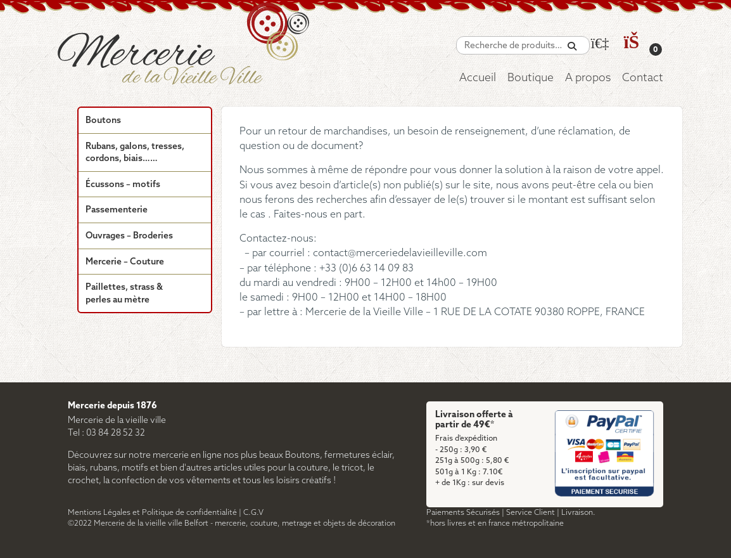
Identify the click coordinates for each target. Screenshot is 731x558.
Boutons (103, 120)
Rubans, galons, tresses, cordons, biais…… (135, 153)
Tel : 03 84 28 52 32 (106, 433)
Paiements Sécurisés (463, 512)
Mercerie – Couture (125, 262)
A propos (588, 78)
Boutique (530, 78)
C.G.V (253, 512)
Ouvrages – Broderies (129, 236)
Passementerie (117, 210)
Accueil (477, 78)
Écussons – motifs (123, 184)
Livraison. (578, 512)
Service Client (530, 512)
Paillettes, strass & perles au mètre (124, 294)
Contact (642, 78)
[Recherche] (572, 46)
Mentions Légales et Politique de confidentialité (152, 512)
